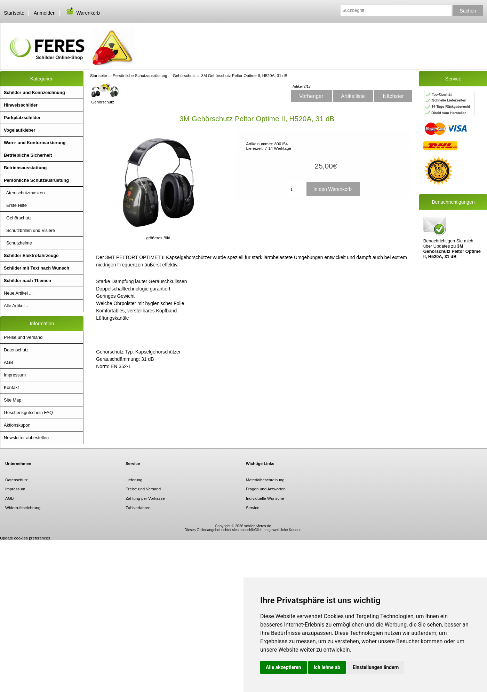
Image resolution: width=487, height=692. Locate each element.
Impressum (15, 375)
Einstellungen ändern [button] (376, 667)
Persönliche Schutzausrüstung (140, 75)
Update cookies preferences (25, 538)
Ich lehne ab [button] (327, 667)
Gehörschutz (184, 75)
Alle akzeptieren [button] (283, 667)
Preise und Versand (23, 337)
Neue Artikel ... (18, 293)
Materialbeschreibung (265, 479)
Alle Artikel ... (17, 305)
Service (253, 507)
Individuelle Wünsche (265, 498)
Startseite (14, 13)
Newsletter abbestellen (26, 437)
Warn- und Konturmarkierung (34, 142)
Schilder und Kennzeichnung (34, 92)
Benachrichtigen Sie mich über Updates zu (452, 237)
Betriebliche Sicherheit (28, 155)
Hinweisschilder (21, 105)
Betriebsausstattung (25, 167)
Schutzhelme (18, 243)
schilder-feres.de (257, 526)
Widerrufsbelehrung (22, 507)
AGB (8, 362)
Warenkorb (82, 13)
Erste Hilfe (15, 205)
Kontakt (11, 387)
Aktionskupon (17, 425)
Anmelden (45, 13)
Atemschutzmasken (24, 192)
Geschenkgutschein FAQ (28, 412)
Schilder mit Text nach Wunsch (36, 268)
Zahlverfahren (138, 507)
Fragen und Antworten (266, 489)
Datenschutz (16, 349)
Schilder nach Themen (27, 280)
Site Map (12, 400)
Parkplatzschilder (22, 117)
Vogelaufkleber (19, 130)
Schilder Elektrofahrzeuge (31, 255)
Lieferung (134, 479)
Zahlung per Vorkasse (145, 498)
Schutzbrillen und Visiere (29, 230)
